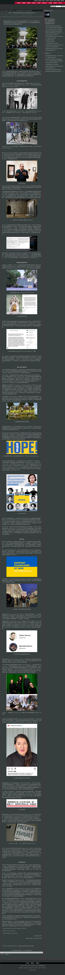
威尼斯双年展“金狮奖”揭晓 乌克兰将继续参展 (53, 19)
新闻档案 (23, 2)
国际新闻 (10, 10)
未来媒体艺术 (44, 2)
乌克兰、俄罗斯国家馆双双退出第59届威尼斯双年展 (54, 20)
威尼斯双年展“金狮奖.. (17, 950)
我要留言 (7, 954)
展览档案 (28, 2)
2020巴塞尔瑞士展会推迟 (49, 41)
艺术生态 (60, 2)
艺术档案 (2, 10)
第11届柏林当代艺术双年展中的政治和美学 (53, 25)
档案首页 (19, 2)
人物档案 (50, 2)
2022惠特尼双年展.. (28, 950)
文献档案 (33, 2)
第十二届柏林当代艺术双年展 (50, 38)
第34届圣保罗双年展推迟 (49, 39)
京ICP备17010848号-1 (32, 970)
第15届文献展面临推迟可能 (50, 50)
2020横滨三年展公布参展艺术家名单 (52, 46)
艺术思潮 (38, 2)
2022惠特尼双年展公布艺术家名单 (51, 22)
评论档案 (55, 2)
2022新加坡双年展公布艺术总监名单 (51, 23)
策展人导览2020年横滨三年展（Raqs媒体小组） (54, 29)
